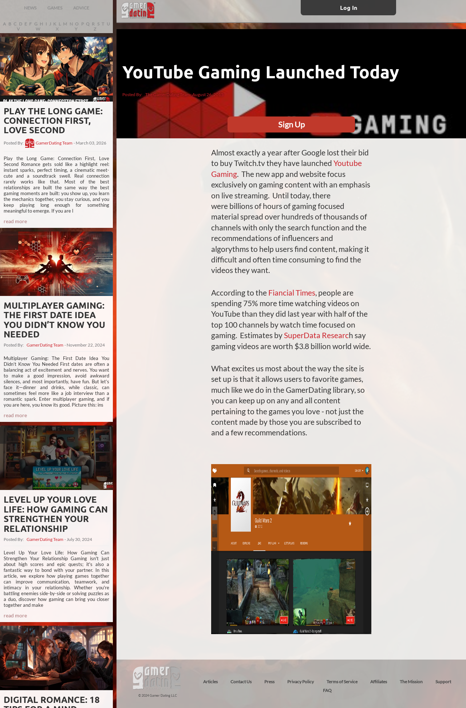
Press (269, 681)
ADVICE (81, 8)
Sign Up (291, 124)
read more (15, 221)
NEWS (30, 8)
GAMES (54, 8)
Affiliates (378, 681)
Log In (348, 7)
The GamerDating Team (167, 94)
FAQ (327, 690)
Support (443, 681)
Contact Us (241, 681)
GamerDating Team (54, 143)
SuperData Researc (316, 335)
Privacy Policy (300, 681)
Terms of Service (342, 681)
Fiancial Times (291, 292)
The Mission (411, 681)
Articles (210, 681)
